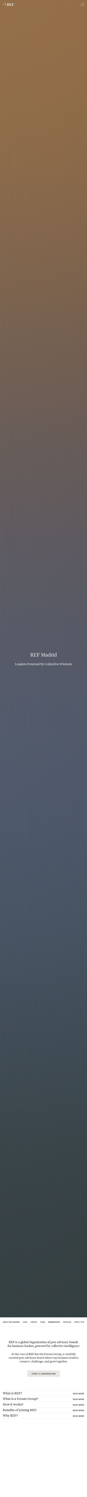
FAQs (25, 1322)
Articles (67, 1322)
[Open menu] (82, 5)
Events (34, 1322)
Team (42, 1322)
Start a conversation (44, 1373)
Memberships (54, 1322)
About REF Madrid (11, 1322)
